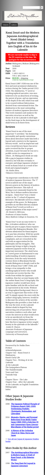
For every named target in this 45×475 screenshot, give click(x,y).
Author (14, 25)
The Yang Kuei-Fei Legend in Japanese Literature (23, 464)
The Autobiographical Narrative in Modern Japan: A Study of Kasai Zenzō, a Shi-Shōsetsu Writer (24, 456)
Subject (6, 25)
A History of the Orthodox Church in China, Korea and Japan (22, 433)
